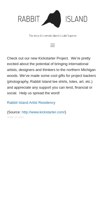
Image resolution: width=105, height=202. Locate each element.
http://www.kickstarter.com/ (43, 112)
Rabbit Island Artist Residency (31, 102)
